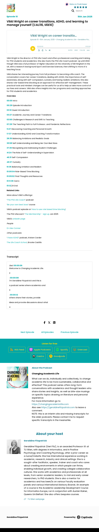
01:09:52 (11, 176)
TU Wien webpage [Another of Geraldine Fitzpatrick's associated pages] (34, 503)
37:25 (9, 148)
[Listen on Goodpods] (67, 360)
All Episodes (47, 332)
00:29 (9, 105)
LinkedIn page (19, 218)
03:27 (9, 114)
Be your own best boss (17, 204)
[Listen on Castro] (47, 360)
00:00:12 (14, 294)
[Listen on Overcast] (28, 360)
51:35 (9, 166)
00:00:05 (18, 265)
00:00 (9, 100)
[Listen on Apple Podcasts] (49, 351)
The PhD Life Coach (16, 200)
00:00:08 (14, 277)
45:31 (9, 157)
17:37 (9, 133)
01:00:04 (11, 171)
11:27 (9, 129)
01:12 (9, 185)
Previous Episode (69, 332)
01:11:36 (10, 181)
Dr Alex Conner (14, 228)
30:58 (9, 143)
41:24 (9, 152)
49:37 (9, 162)
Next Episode (27, 332)
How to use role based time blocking (48, 209)
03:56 (9, 119)
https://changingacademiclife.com (50, 408)
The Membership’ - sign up (37, 214)
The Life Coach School (17, 242)
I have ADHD (13, 237)
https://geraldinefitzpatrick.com (58, 411)
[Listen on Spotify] (72, 351)
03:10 (9, 110)
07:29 (9, 124)
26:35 (9, 138)
